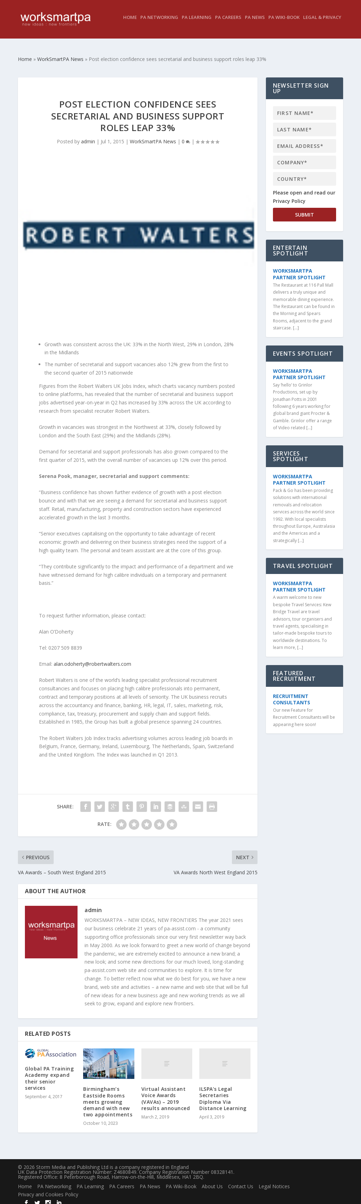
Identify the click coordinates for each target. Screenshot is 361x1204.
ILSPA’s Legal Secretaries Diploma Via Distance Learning (223, 1092)
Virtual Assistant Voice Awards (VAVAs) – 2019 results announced (165, 1092)
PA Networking (159, 22)
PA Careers (228, 22)
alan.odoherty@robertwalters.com (92, 657)
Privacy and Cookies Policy (48, 1188)
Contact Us (240, 1180)
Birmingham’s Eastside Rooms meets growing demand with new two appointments (107, 1095)
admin (88, 135)
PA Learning (197, 22)
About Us (212, 1180)
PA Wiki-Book (284, 22)
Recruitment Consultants (291, 692)
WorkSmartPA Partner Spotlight (299, 267)
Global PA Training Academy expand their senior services (49, 1072)
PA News (255, 22)
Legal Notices (274, 1180)
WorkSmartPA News (153, 135)
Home (130, 22)
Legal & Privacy (322, 22)
